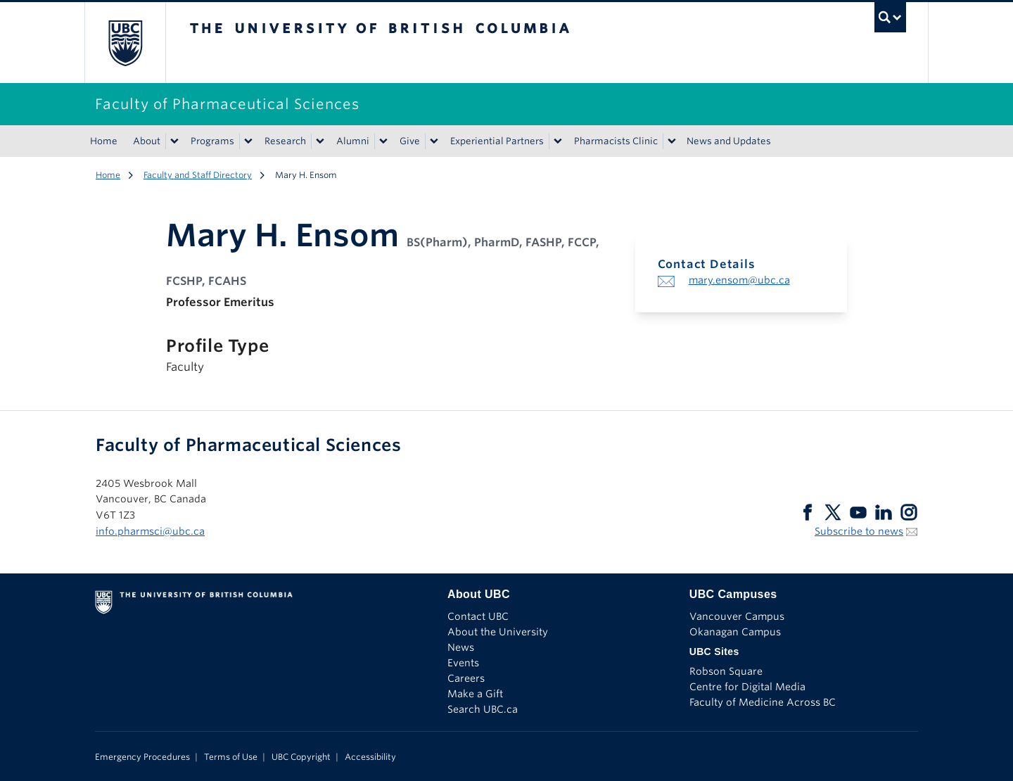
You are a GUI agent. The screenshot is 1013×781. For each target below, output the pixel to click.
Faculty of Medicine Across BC (762, 702)
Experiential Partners (497, 141)
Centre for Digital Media (747, 686)
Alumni (352, 141)
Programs (212, 141)
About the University (497, 631)
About (146, 141)
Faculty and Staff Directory (198, 175)
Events (463, 662)
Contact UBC (478, 616)
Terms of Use (230, 756)
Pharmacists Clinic (616, 141)
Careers (466, 678)
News (460, 647)
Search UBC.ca (482, 709)
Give (410, 141)
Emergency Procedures (142, 756)
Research (285, 141)
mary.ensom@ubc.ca (739, 280)
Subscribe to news (859, 531)
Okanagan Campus (735, 631)
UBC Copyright (301, 756)
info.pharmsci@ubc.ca (150, 531)
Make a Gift (475, 693)
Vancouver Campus (736, 616)
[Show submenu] (173, 141)
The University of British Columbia (124, 42)
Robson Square (726, 671)
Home (103, 141)
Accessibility (370, 756)
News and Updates (729, 141)
